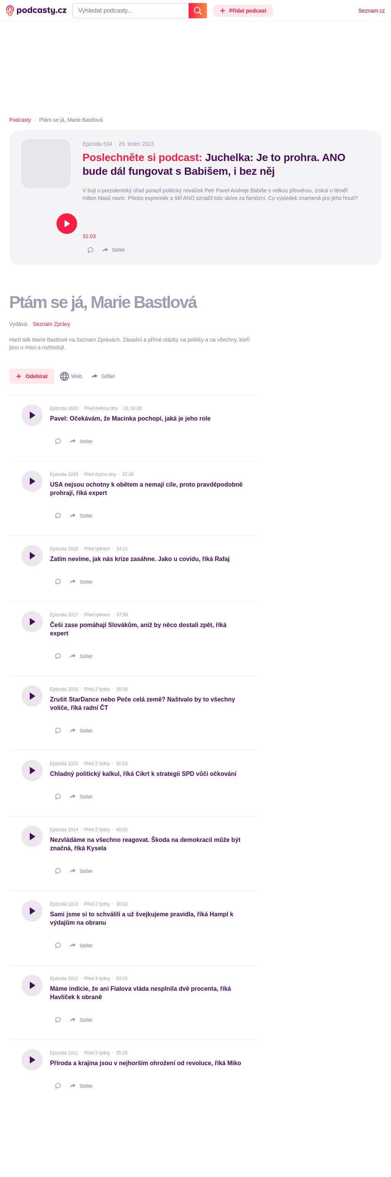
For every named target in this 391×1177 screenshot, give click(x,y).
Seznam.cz (372, 11)
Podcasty (20, 120)
